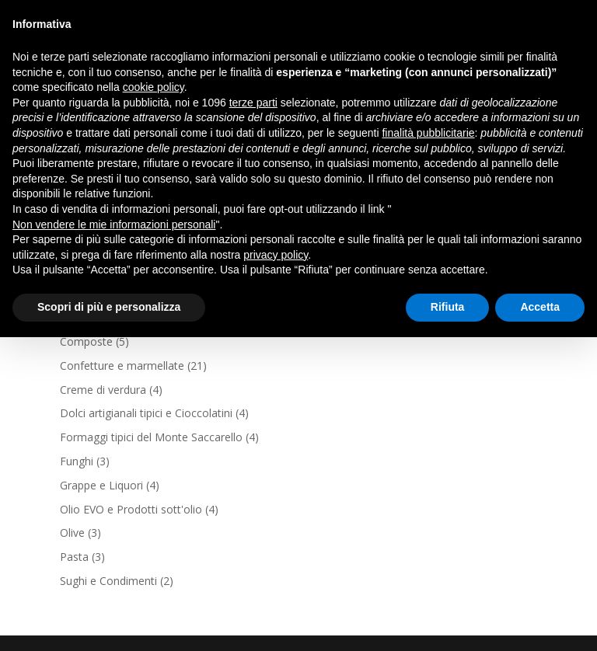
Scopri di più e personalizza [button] (108, 307)
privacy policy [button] (275, 255)
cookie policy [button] (153, 87)
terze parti (253, 102)
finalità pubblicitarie (428, 133)
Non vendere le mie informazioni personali (113, 224)
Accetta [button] (540, 307)
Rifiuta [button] (448, 307)
